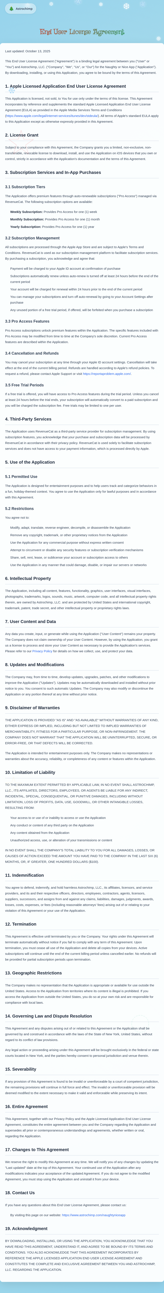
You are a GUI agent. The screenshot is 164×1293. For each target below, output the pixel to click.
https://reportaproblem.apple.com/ (107, 374)
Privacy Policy (42, 651)
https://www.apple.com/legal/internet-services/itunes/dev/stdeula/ (52, 116)
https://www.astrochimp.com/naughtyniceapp (94, 1215)
